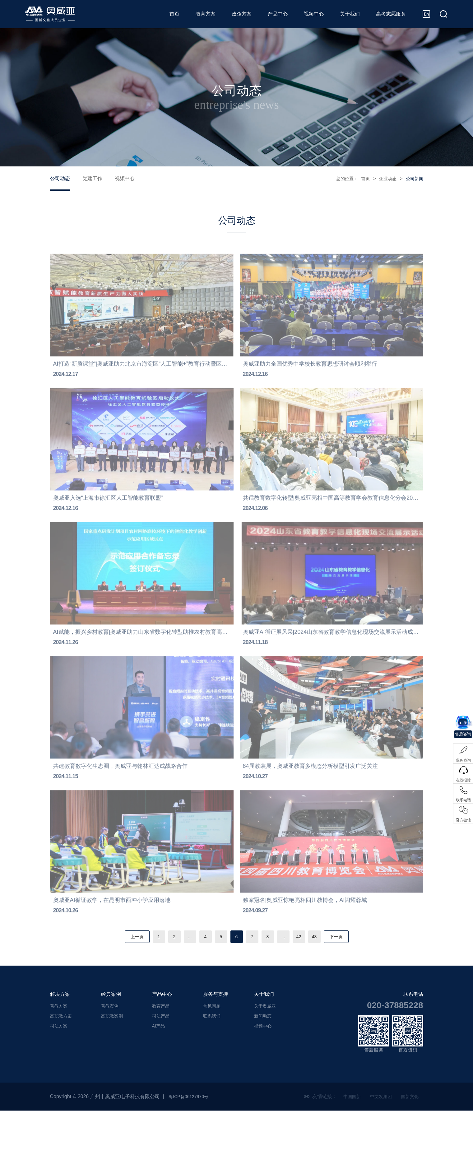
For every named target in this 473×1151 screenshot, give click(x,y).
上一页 (129, 977)
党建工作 (92, 178)
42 (303, 977)
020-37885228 (395, 1046)
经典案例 (111, 1034)
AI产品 (158, 1066)
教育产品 (160, 1046)
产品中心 (278, 13)
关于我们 (350, 13)
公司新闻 (414, 178)
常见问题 (211, 1046)
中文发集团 (376, 1136)
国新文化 (409, 1136)
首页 (174, 13)
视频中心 (314, 13)
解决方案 (60, 1034)
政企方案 (242, 13)
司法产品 (160, 1056)
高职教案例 (112, 1056)
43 (320, 977)
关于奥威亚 (265, 1046)
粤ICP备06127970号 (191, 1136)
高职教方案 (61, 1056)
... (186, 977)
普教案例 (109, 1046)
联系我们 (211, 1056)
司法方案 (58, 1066)
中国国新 (345, 1136)
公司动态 (60, 178)
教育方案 (206, 13)
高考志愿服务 (391, 13)
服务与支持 (215, 1034)
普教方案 (58, 1046)
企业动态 (387, 178)
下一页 (343, 977)
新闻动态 (262, 1056)
